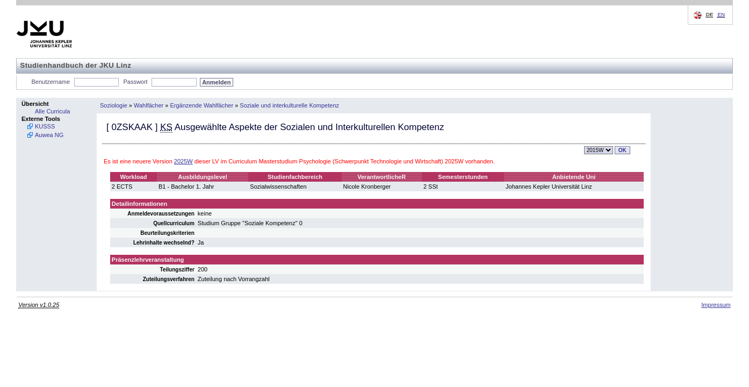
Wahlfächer (148, 105)
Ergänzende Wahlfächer (202, 105)
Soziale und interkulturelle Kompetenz (289, 105)
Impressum (715, 305)
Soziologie (113, 105)
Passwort (135, 81)
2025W (183, 161)
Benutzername (51, 81)
